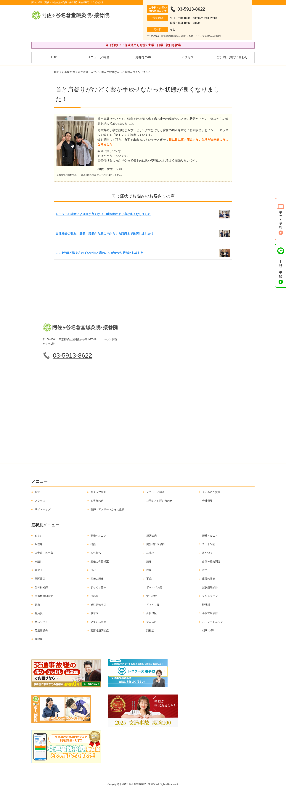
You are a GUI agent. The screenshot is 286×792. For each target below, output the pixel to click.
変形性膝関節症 (44, 595)
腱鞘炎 (39, 639)
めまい (39, 535)
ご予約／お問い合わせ (232, 57)
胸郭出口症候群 (155, 544)
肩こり (206, 570)
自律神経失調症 (211, 561)
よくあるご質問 (211, 492)
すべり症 (151, 595)
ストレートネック (212, 621)
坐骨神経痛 (41, 587)
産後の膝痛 (208, 578)
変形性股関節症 (100, 630)
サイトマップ (42, 509)
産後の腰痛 (97, 578)
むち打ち (96, 552)
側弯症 (94, 613)
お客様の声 (143, 57)
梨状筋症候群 (210, 587)
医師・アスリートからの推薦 (107, 509)
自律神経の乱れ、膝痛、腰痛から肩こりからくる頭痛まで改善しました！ (105, 233)
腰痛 (149, 570)
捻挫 (93, 544)
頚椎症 (150, 630)
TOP (54, 57)
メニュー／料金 (98, 57)
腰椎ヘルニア (210, 535)
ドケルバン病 (154, 587)
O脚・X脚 (208, 630)
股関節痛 (151, 535)
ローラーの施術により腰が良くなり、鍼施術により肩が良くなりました (103, 214)
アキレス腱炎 (98, 621)
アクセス (187, 57)
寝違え (39, 570)
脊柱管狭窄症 (98, 604)
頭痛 (37, 604)
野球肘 (206, 604)
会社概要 (207, 500)
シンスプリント (211, 595)
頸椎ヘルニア (98, 535)
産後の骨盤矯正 (100, 561)
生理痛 (39, 544)
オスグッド (41, 621)
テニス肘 (151, 621)
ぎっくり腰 (152, 604)
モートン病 (208, 544)
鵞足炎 (39, 613)
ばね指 (94, 595)
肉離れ (39, 561)
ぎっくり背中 (98, 587)
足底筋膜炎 (41, 630)
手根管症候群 (210, 613)
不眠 (149, 578)
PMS (93, 570)
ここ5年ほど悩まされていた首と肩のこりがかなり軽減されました (100, 252)
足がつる (207, 552)
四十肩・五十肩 (44, 552)
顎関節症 (40, 578)
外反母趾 (151, 613)
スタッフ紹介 (98, 492)
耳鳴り (150, 552)
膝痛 (149, 561)
